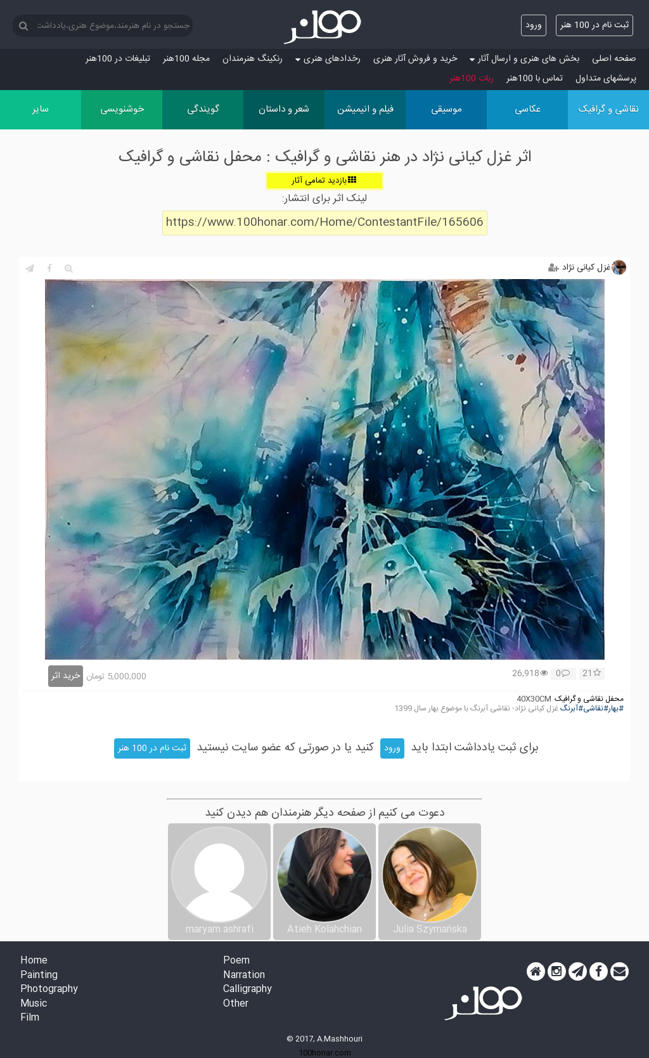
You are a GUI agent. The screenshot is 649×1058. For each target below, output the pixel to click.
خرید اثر (65, 676)
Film (29, 1018)
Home (34, 961)
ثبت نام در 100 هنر (594, 25)
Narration (244, 976)
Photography (49, 990)
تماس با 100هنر (534, 78)
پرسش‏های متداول (605, 78)
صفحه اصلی (614, 59)
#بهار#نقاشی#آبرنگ (592, 709)
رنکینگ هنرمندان (252, 59)
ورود (533, 25)
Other (235, 1004)
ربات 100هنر (471, 78)
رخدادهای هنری (328, 59)
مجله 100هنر (186, 59)
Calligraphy (247, 990)
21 (591, 674)
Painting (39, 976)
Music (33, 1004)
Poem (236, 961)
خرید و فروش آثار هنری (415, 59)
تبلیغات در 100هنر (118, 59)
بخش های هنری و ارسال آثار (524, 59)
